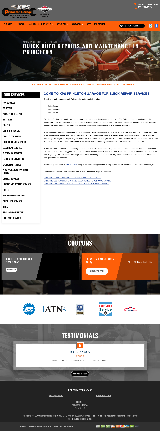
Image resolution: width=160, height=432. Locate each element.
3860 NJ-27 (38, 42)
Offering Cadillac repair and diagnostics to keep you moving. (76, 194)
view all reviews (80, 384)
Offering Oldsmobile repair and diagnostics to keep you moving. (78, 191)
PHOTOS (21, 24)
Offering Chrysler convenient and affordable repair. (72, 188)
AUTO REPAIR (46, 24)
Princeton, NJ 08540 (50, 42)
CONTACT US (76, 24)
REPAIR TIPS (61, 24)
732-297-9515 (145, 7)
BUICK (133, 94)
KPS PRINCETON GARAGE (43, 94)
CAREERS (32, 24)
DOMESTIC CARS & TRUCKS (116, 94)
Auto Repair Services (56, 406)
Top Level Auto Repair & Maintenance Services (79, 94)
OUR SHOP (8, 24)
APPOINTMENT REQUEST (96, 24)
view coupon (17, 281)
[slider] (80, 366)
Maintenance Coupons (103, 406)
